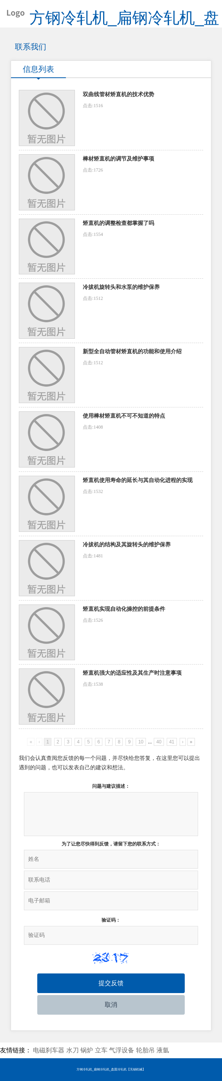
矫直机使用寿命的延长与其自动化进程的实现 (138, 480)
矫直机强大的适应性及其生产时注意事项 (132, 673)
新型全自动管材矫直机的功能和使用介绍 (132, 351)
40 (158, 742)
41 (171, 742)
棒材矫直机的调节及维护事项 (118, 159)
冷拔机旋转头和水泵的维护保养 (121, 287)
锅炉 (86, 1050)
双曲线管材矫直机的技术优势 (118, 94)
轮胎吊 (145, 1050)
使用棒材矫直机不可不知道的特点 (124, 416)
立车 (101, 1050)
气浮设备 (121, 1050)
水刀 (72, 1050)
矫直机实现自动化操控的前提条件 (124, 609)
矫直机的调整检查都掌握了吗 (118, 223)
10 (140, 742)
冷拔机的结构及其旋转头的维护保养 (127, 545)
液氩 (162, 1050)
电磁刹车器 (48, 1050)
